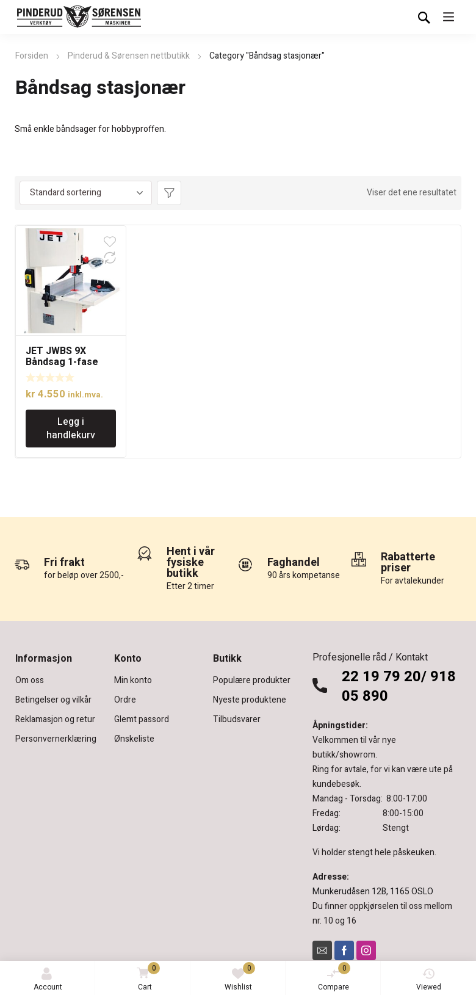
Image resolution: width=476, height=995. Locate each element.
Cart (146, 978)
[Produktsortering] (86, 193)
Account (48, 980)
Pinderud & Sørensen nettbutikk (129, 55)
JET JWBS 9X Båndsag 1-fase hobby (62, 362)
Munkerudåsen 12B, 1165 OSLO (372, 891)
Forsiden (31, 55)
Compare (334, 977)
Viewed (428, 980)
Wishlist (240, 977)
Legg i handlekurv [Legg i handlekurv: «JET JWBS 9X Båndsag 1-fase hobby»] (70, 428)
